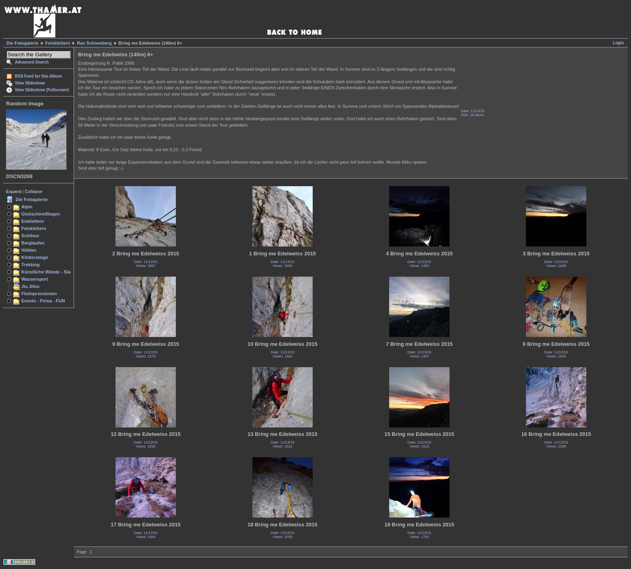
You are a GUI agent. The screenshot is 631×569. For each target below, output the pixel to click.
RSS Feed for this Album (38, 76)
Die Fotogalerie (22, 43)
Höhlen (28, 250)
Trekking (30, 264)
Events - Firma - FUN (43, 300)
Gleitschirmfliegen (40, 214)
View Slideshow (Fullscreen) (42, 90)
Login (618, 43)
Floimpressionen (39, 293)
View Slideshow (30, 83)
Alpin (27, 206)
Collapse (34, 191)
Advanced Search (32, 62)
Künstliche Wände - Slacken (50, 271)
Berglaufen (33, 242)
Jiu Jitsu (30, 286)
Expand (13, 191)
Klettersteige (34, 257)
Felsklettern (57, 43)
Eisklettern (32, 221)
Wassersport (34, 279)
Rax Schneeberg (94, 43)
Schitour (30, 235)
